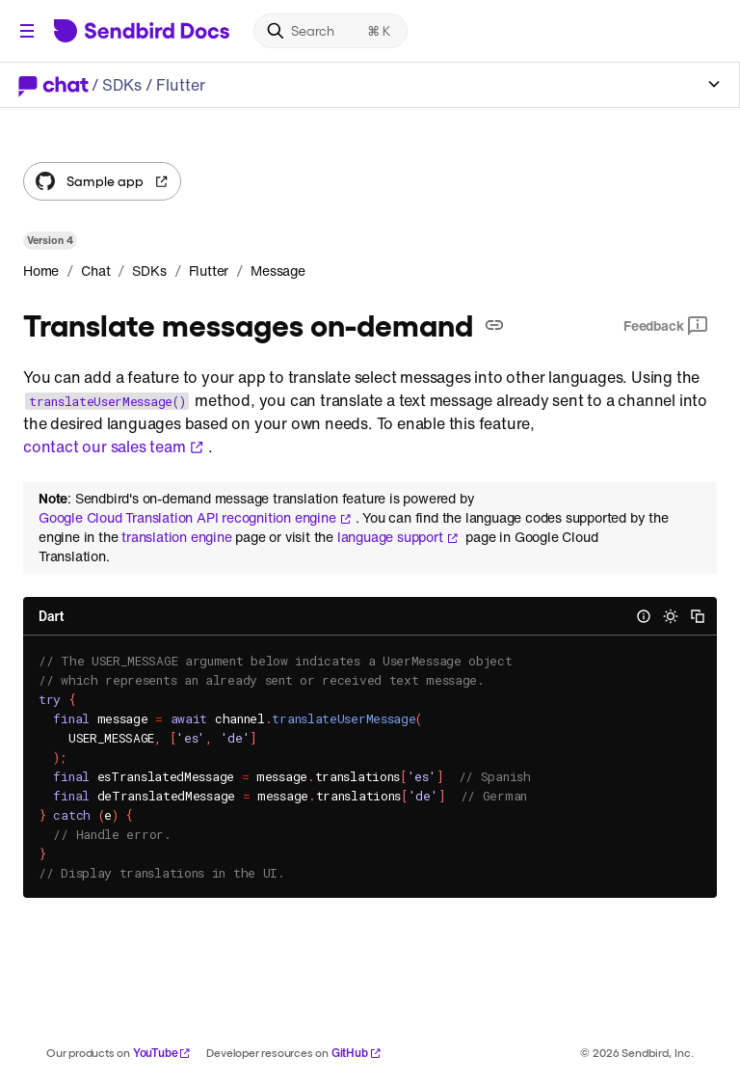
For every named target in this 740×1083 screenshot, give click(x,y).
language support (398, 537)
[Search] (330, 31)
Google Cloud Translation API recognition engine (195, 518)
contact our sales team (113, 446)
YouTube (162, 1052)
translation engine (176, 537)
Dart (51, 616)
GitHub (356, 1052)
